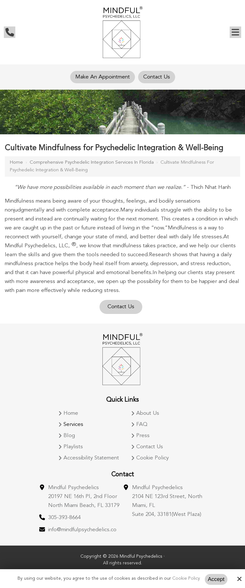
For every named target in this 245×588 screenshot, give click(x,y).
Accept (216, 579)
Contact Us (156, 77)
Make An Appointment (102, 77)
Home (16, 162)
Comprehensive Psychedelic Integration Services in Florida (92, 162)
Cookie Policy (186, 578)
